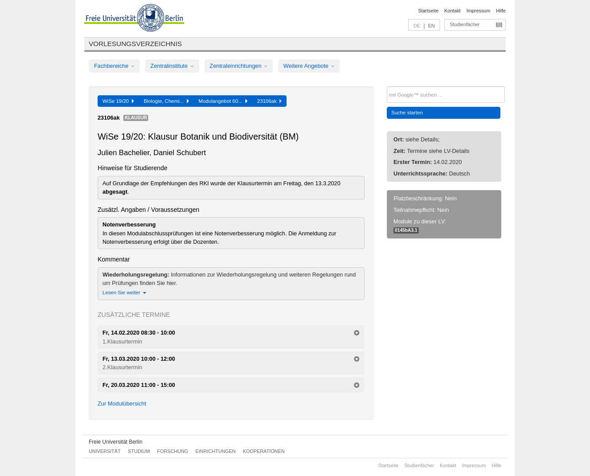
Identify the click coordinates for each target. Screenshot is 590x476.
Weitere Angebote (308, 65)
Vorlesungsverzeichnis (135, 43)
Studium (139, 451)
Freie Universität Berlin (115, 442)
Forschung (172, 451)
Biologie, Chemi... (166, 101)
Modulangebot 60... (223, 101)
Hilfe (501, 10)
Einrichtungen (216, 451)
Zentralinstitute (172, 65)
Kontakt (452, 10)
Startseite (428, 10)
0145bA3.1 (406, 230)
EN (431, 25)
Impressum (478, 10)
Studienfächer (465, 24)
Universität (105, 451)
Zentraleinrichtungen (238, 65)
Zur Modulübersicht (122, 403)
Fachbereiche (114, 65)
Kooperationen (264, 451)
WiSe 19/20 (118, 101)
